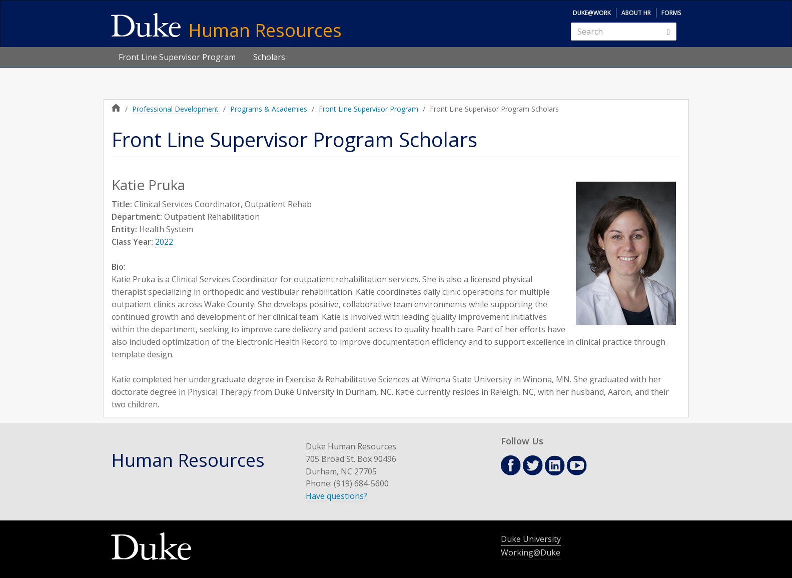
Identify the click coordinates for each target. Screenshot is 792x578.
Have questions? (336, 495)
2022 (164, 241)
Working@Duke (530, 552)
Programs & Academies (268, 109)
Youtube (577, 465)
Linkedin (555, 465)
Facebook (511, 465)
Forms (671, 13)
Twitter (533, 465)
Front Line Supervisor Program (177, 57)
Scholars (269, 57)
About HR (636, 13)
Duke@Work (592, 13)
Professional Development (175, 109)
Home (116, 108)
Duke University (531, 538)
